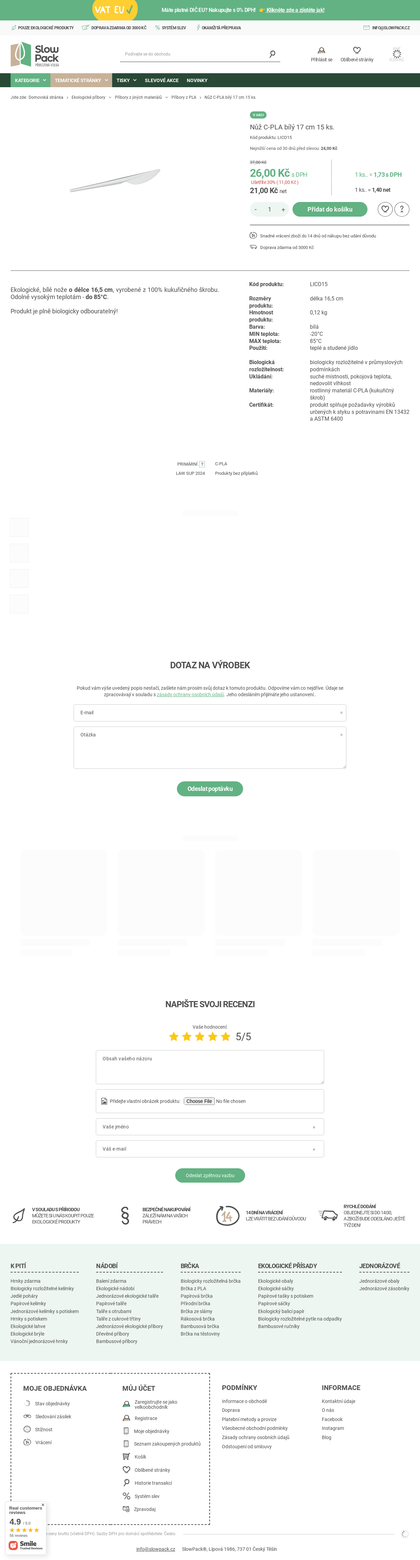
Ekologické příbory (88, 97)
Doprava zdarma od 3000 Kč (119, 28)
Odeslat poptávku (210, 788)
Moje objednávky (151, 1431)
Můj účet (138, 1388)
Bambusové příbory (116, 1341)
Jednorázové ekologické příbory (129, 1326)
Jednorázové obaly (379, 1281)
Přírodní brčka (195, 1303)
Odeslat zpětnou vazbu (210, 1175)
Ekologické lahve (28, 1326)
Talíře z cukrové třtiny (118, 1319)
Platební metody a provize (249, 1419)
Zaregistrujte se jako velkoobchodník (156, 1405)
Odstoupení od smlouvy (247, 1446)
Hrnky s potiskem (29, 1319)
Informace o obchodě (244, 1401)
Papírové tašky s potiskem (285, 1296)
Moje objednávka (55, 1388)
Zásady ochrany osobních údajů (255, 1437)
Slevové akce (162, 80)
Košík (140, 1457)
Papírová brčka (197, 1296)
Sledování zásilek (53, 1416)
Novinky (197, 80)
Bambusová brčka (200, 1326)
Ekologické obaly (275, 1281)
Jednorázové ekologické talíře (127, 1296)
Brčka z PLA (193, 1288)
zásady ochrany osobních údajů (190, 694)
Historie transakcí (153, 1483)
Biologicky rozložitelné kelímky (42, 1288)
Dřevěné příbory (112, 1334)
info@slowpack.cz (390, 28)
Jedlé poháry (24, 1296)
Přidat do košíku (330, 209)
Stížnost (43, 1429)
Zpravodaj (144, 1509)
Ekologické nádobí (115, 1288)
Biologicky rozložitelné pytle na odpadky (300, 1319)
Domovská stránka (46, 97)
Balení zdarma (111, 1281)
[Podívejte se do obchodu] (200, 54)
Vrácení (43, 1442)
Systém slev (174, 28)
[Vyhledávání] (272, 54)
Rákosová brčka (198, 1319)
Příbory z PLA (183, 97)
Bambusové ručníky (279, 1326)
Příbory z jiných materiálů (138, 97)
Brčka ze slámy (196, 1311)
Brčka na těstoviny (200, 1334)
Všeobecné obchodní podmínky (255, 1428)
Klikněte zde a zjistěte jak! (295, 10)
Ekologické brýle (27, 1334)
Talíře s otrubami (113, 1311)
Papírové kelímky (28, 1303)
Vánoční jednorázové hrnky (39, 1341)
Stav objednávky (52, 1403)
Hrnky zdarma (26, 1281)
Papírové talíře (111, 1303)
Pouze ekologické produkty (46, 28)
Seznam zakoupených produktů (167, 1444)
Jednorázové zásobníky (384, 1288)
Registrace (146, 1418)
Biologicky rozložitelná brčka (211, 1281)
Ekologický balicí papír (281, 1311)
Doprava (231, 1410)
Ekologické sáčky (276, 1288)
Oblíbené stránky (152, 1470)
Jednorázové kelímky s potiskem (45, 1311)
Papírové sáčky (274, 1303)
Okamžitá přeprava (221, 28)
